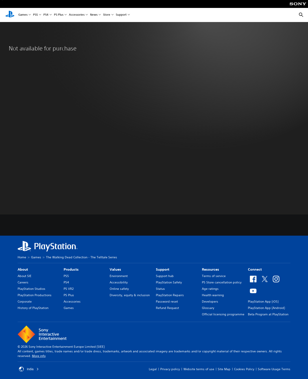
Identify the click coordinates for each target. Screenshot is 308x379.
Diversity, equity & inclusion (130, 295)
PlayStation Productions (35, 295)
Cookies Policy (244, 369)
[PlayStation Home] (9, 15)
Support (121, 15)
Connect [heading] (255, 269)
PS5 (35, 15)
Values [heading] (115, 269)
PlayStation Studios (31, 289)
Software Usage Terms (274, 369)
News (94, 15)
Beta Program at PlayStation (268, 314)
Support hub (165, 276)
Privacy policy (170, 369)
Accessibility (119, 282)
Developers (210, 301)
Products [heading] (71, 269)
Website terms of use (198, 369)
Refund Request (167, 308)
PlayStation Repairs (170, 295)
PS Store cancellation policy (222, 282)
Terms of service (214, 276)
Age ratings (210, 289)
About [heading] (23, 269)
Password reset (167, 301)
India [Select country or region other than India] (29, 369)
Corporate (25, 301)
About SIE (24, 276)
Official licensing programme (223, 314)
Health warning (213, 295)
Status (160, 289)
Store (106, 15)
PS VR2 (69, 289)
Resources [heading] (210, 269)
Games (23, 15)
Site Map (224, 369)
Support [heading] (162, 269)
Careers (23, 282)
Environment (119, 276)
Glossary (208, 308)
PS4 (45, 15)
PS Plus (58, 15)
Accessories (77, 15)
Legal (153, 369)
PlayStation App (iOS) (263, 301)
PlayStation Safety (169, 282)
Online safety (119, 289)
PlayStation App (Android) (266, 308)
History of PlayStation (33, 308)
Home (22, 257)
